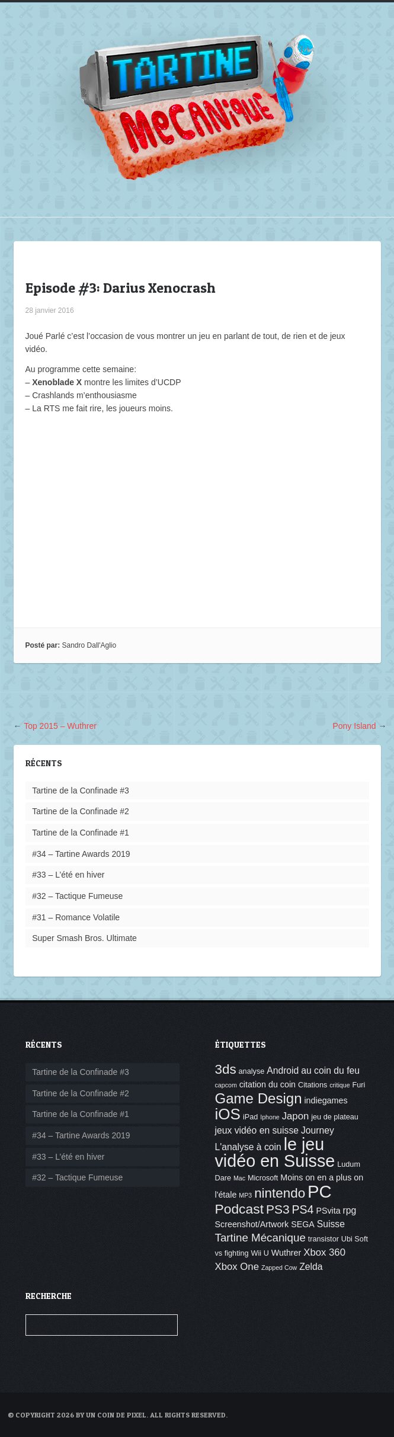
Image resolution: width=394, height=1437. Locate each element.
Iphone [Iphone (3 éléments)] (270, 1117)
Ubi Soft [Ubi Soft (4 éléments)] (354, 1239)
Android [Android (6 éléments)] (283, 1070)
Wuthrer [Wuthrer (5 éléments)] (286, 1252)
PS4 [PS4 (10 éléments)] (302, 1209)
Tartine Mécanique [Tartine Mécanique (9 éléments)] (260, 1237)
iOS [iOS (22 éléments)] (228, 1114)
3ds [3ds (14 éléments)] (225, 1069)
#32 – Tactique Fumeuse (77, 896)
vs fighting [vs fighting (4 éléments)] (232, 1253)
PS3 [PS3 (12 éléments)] (278, 1209)
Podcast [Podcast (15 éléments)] (239, 1209)
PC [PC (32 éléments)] (319, 1191)
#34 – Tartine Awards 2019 (81, 854)
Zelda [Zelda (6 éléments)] (310, 1267)
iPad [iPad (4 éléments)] (250, 1117)
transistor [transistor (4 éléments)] (323, 1239)
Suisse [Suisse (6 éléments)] (331, 1224)
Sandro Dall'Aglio (89, 645)
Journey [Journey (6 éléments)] (317, 1130)
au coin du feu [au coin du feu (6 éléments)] (330, 1070)
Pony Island (354, 726)
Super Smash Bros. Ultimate (84, 938)
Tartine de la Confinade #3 (80, 790)
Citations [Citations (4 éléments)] (312, 1085)
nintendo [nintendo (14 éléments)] (279, 1193)
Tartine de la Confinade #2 (80, 811)
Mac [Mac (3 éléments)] (239, 1178)
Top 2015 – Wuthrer (60, 726)
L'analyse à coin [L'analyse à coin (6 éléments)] (248, 1147)
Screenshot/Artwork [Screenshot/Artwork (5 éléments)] (252, 1224)
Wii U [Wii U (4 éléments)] (260, 1253)
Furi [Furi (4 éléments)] (358, 1085)
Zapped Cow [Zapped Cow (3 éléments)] (279, 1267)
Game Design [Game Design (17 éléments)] (258, 1098)
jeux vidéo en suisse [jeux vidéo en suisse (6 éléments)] (257, 1130)
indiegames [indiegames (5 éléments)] (325, 1100)
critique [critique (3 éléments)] (339, 1085)
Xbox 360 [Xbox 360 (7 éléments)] (324, 1252)
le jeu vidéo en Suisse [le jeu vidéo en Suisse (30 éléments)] (275, 1152)
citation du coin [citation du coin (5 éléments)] (267, 1084)
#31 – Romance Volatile (76, 917)
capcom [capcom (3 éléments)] (226, 1085)
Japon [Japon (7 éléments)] (295, 1116)
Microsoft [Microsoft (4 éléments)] (263, 1178)
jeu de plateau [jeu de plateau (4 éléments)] (334, 1117)
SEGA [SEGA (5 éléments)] (303, 1224)
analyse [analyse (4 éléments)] (252, 1071)
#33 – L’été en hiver (68, 874)
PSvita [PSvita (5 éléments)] (328, 1210)
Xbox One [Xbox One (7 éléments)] (237, 1266)
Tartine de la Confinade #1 (80, 832)
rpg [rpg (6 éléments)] (350, 1210)
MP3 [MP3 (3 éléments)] (245, 1195)
